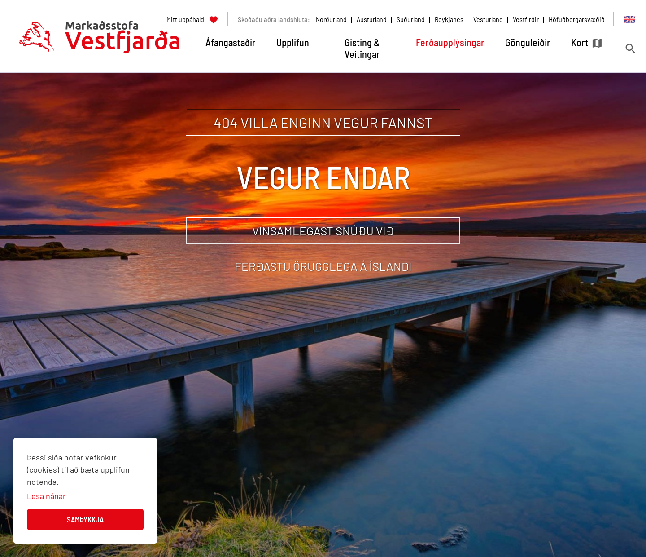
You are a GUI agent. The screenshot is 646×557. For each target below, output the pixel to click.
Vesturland (488, 19)
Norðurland (331, 19)
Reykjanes (449, 19)
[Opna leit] (630, 48)
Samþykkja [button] (85, 519)
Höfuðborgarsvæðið (577, 19)
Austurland (372, 19)
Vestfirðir (526, 19)
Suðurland (411, 19)
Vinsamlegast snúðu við (323, 231)
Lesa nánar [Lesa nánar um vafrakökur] (46, 496)
